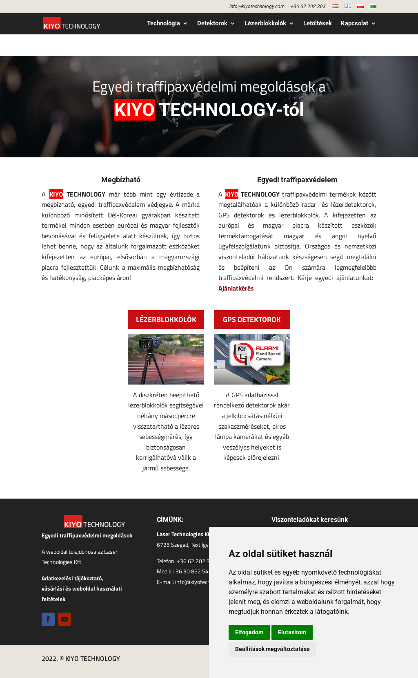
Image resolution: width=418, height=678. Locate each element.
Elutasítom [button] (292, 632)
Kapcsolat (354, 23)
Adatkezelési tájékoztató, (72, 578)
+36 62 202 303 (308, 6)
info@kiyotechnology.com (257, 6)
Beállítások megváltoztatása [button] (272, 649)
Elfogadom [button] (249, 632)
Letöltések (317, 23)
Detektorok (212, 23)
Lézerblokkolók (265, 23)
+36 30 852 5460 (193, 571)
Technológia (163, 23)
